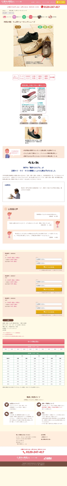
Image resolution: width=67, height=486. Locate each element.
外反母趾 (54, 16)
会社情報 (43, 434)
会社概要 (32, 2)
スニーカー (9, 16)
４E (27, 16)
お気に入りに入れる (57, 270)
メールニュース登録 (45, 2)
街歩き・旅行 (45, 16)
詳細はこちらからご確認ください (33, 399)
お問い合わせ (52, 2)
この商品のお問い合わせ (46, 270)
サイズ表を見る (33, 341)
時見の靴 (35, 16)
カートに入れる (49, 267)
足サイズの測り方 (20, 440)
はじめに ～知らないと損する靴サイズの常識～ (26, 437)
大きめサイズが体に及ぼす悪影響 (23, 438)
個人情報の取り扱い (46, 439)
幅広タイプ (19, 16)
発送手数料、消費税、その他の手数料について (52, 407)
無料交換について (20, 442)
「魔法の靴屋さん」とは (21, 443)
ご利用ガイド (38, 2)
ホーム (4, 10)
